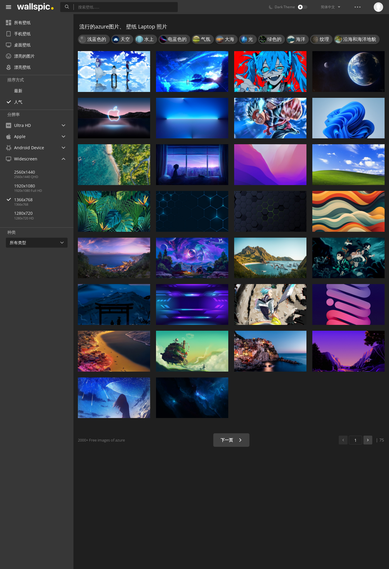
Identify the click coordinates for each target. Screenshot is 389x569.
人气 (18, 102)
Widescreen (21, 159)
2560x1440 (24, 172)
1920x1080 (24, 186)
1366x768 (43, 199)
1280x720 (23, 213)
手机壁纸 (18, 33)
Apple (16, 136)
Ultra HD (18, 125)
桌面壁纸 (18, 45)
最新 (18, 90)
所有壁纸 (18, 22)
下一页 (231, 440)
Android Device (25, 148)
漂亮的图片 (20, 56)
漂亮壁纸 (18, 67)
